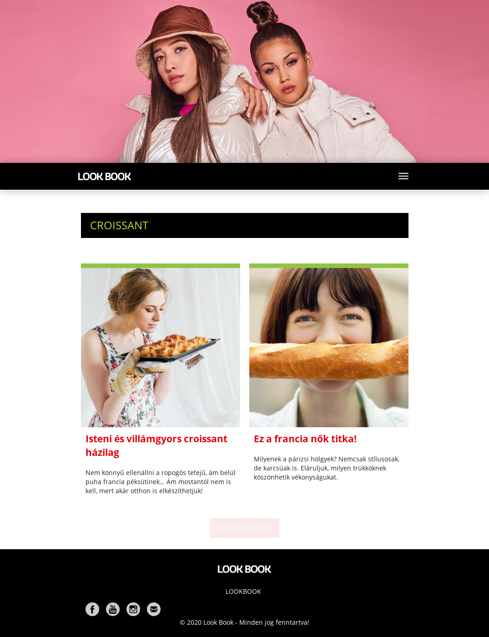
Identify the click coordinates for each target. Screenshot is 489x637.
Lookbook (243, 591)
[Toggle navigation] (403, 176)
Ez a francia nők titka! (305, 438)
